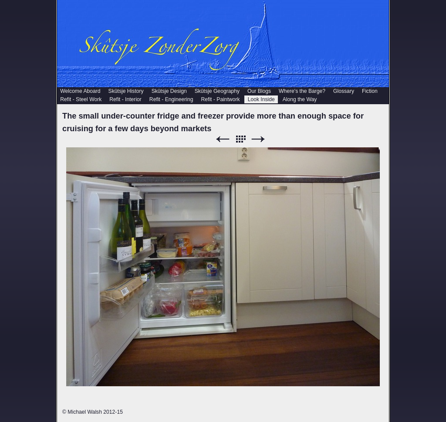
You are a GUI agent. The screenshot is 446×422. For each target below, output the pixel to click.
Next (258, 139)
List (240, 139)
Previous (222, 139)
